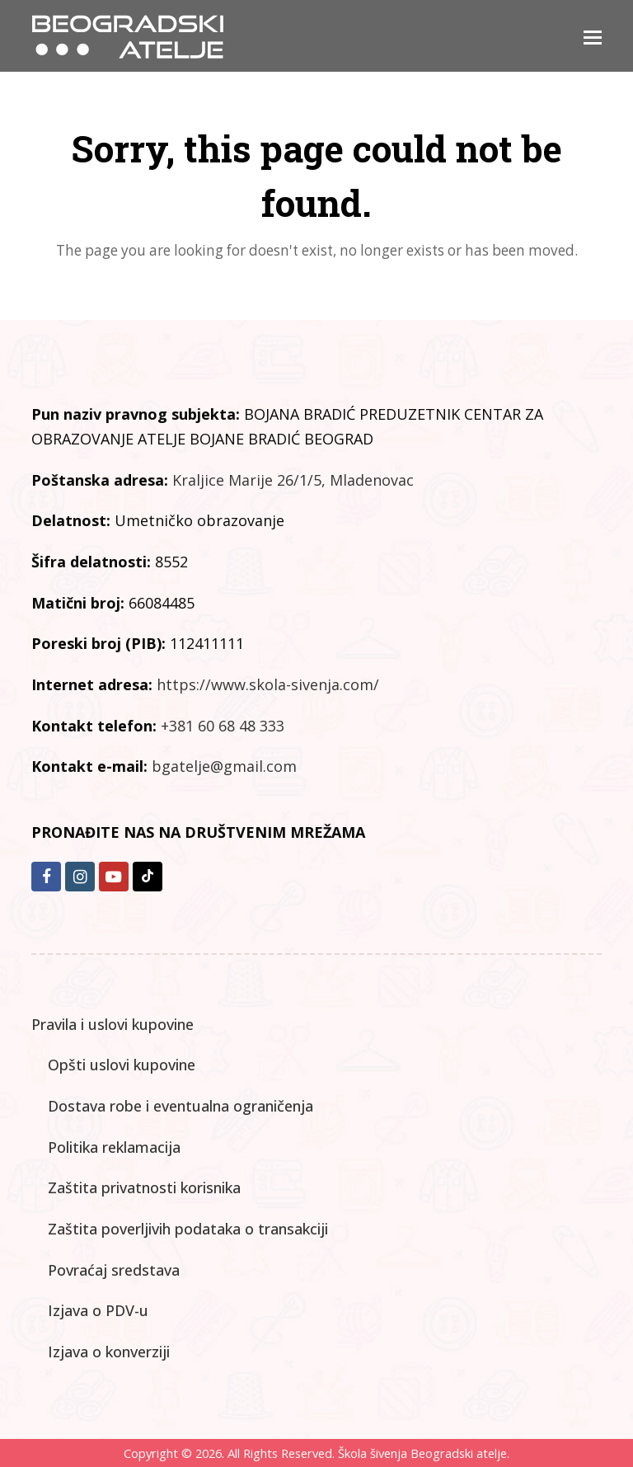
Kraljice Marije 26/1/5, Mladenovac (293, 480)
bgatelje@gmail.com (224, 766)
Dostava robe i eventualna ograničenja (180, 1106)
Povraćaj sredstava (114, 1270)
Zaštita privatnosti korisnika (144, 1187)
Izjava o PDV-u (98, 1310)
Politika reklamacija (114, 1147)
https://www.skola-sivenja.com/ (268, 684)
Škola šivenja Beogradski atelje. (422, 1453)
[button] (593, 36)
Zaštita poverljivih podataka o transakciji (188, 1229)
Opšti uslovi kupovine (121, 1064)
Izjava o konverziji (109, 1351)
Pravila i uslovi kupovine (112, 1024)
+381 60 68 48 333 (222, 726)
